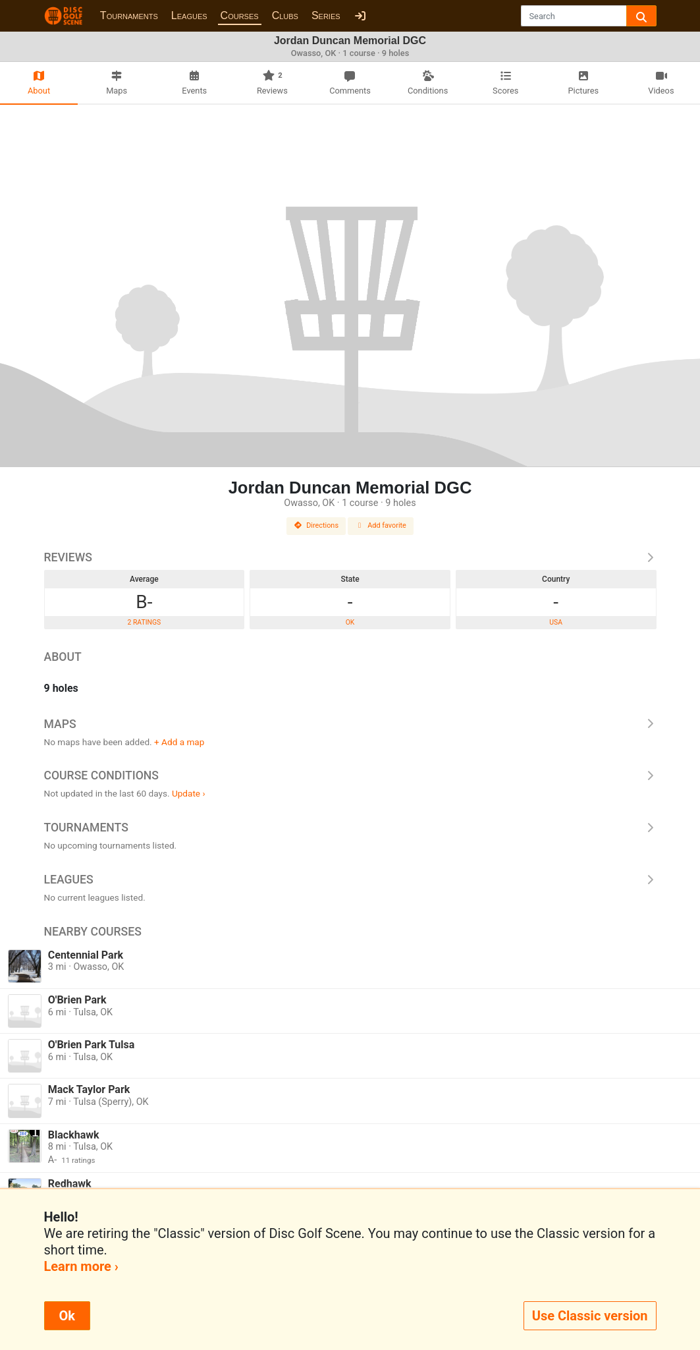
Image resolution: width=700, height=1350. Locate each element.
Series (325, 15)
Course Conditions (350, 775)
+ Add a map (179, 742)
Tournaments (129, 15)
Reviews (350, 557)
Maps (350, 724)
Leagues (189, 15)
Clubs (285, 15)
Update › (188, 793)
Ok (67, 1316)
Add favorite (380, 525)
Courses (240, 15)
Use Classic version (590, 1316)
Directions (316, 525)
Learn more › (81, 1266)
